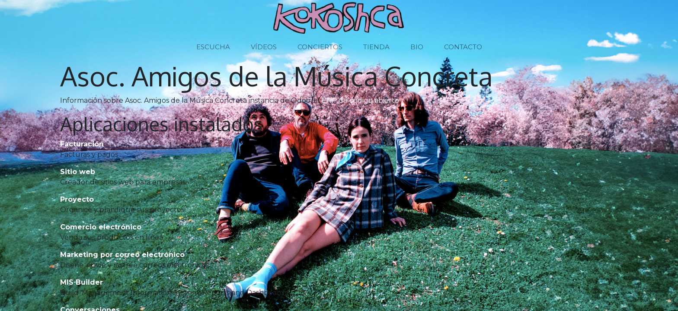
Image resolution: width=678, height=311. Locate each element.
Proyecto (77, 199)
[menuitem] (213, 47)
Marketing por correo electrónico (122, 255)
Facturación (82, 144)
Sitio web (77, 172)
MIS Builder (81, 282)
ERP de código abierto (360, 100)
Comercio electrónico (100, 227)
